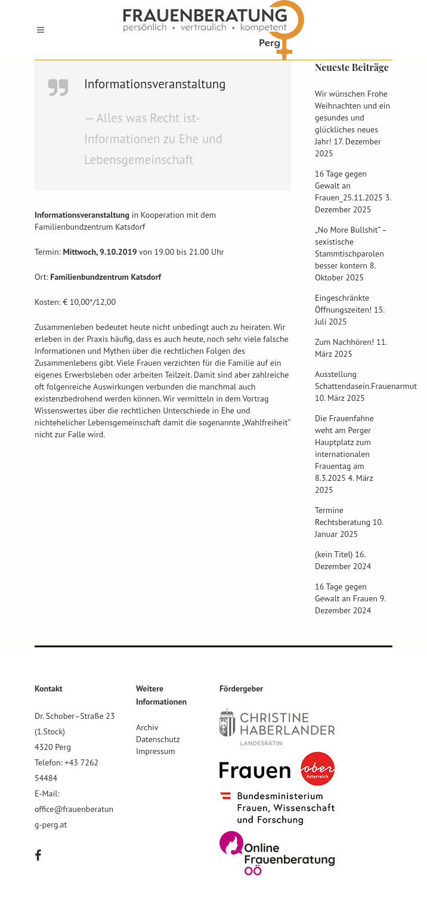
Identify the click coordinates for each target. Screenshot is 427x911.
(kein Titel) (334, 554)
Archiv (147, 727)
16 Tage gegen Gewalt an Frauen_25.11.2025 (349, 185)
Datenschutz (158, 739)
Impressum (155, 751)
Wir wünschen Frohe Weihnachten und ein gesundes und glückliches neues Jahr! (352, 117)
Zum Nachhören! (344, 341)
